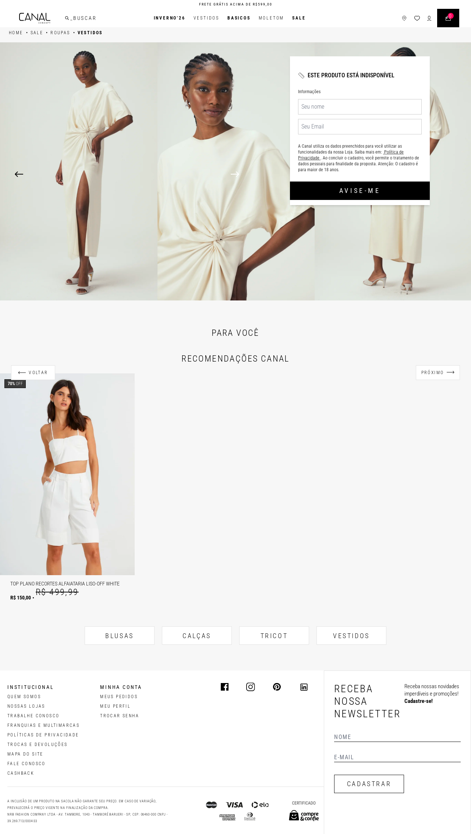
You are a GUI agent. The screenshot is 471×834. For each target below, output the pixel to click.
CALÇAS (197, 636)
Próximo (432, 372)
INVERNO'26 (169, 18)
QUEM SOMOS (24, 696)
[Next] (343, 174)
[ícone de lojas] (404, 18)
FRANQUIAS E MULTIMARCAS (43, 725)
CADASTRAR (369, 784)
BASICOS (239, 18)
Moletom (271, 18)
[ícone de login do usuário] (429, 18)
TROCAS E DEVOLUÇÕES (37, 744)
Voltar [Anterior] (38, 372)
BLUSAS (119, 636)
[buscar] (67, 18)
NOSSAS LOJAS (26, 706)
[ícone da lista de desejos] (417, 18)
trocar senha (119, 715)
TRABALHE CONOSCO (33, 715)
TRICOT (274, 636)
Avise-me (359, 190)
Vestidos (206, 18)
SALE (298, 18)
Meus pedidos (119, 696)
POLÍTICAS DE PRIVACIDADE (43, 735)
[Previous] (19, 174)
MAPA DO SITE (25, 754)
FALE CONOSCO (26, 763)
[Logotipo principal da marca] (34, 18)
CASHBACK (20, 773)
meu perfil (115, 706)
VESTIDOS (351, 636)
